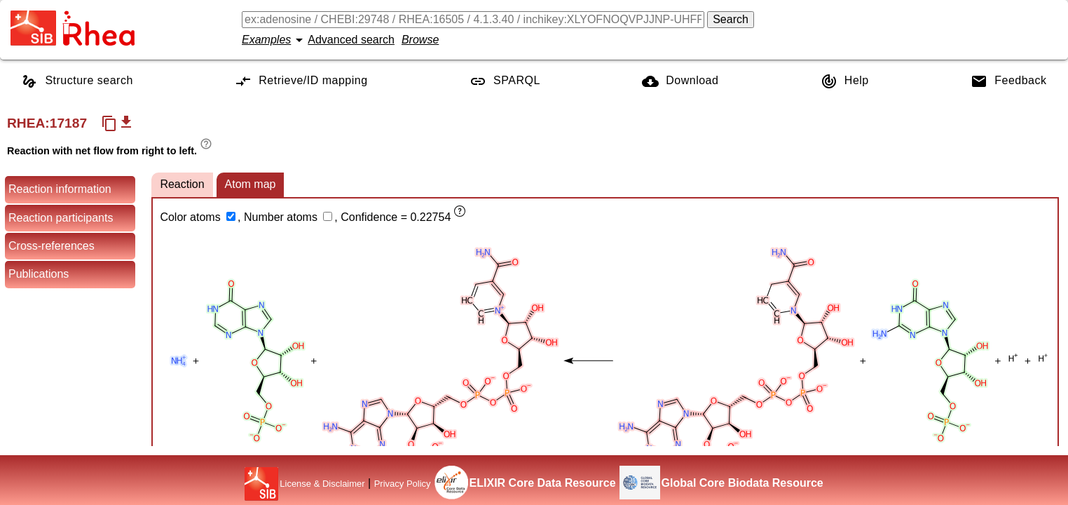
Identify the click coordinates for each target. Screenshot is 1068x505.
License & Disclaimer (322, 483)
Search (730, 19)
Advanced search (351, 40)
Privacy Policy (402, 483)
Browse (420, 40)
